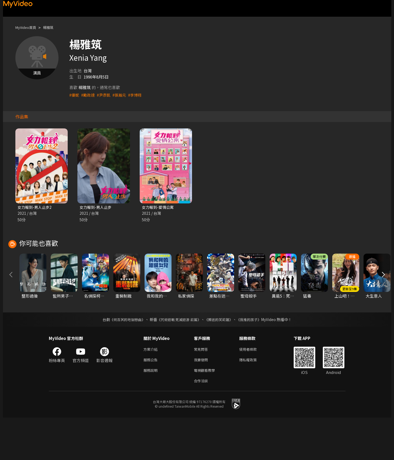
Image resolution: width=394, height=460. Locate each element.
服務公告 (151, 400)
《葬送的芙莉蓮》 (220, 358)
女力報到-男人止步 (97, 207)
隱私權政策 (252, 400)
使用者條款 (252, 388)
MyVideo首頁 (27, 27)
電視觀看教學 (206, 411)
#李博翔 (138, 95)
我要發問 (202, 400)
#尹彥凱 (105, 95)
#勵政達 (89, 95)
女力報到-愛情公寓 (159, 207)
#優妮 (74, 95)
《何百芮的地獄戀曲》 (124, 358)
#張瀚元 (122, 95)
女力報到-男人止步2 (36, 207)
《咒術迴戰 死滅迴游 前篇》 (178, 358)
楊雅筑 (53, 27)
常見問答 (202, 388)
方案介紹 (151, 388)
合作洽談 (202, 422)
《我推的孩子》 (252, 358)
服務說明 (151, 411)
